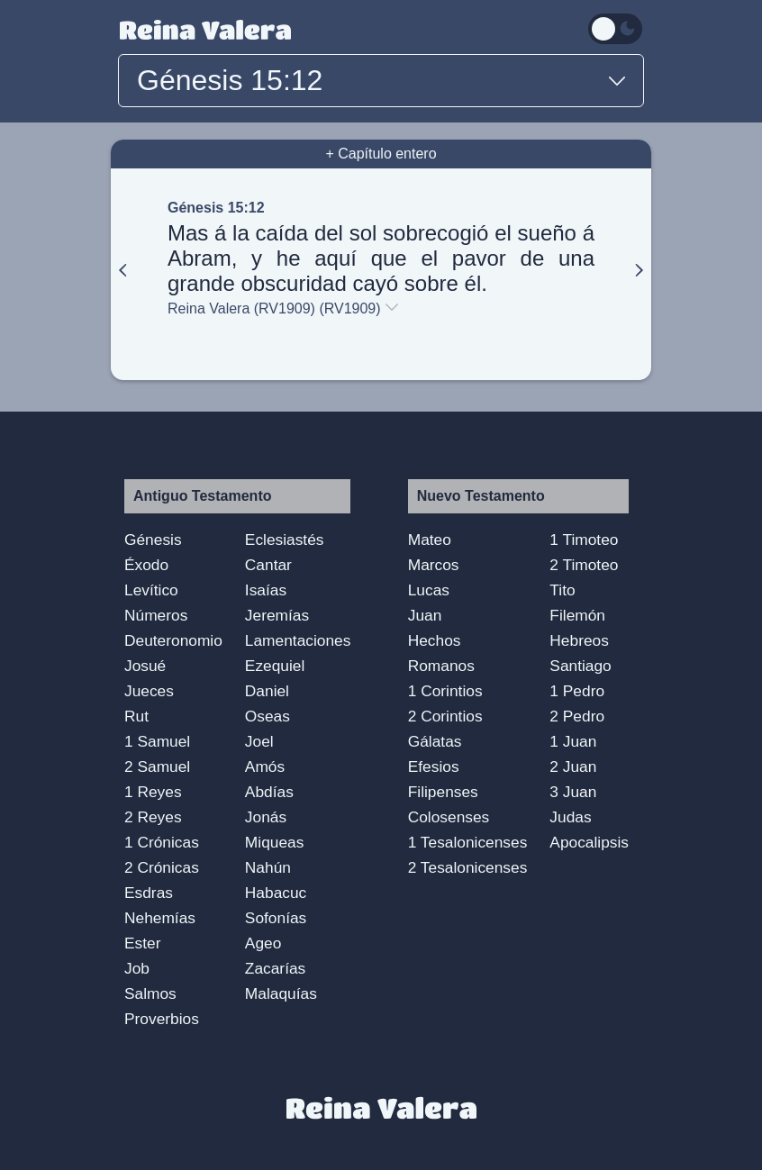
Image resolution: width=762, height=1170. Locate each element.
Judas (570, 817)
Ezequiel (274, 666)
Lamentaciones (298, 640)
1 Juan (572, 741)
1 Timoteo (583, 540)
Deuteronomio (173, 640)
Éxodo (146, 565)
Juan (425, 615)
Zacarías (275, 968)
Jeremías (277, 615)
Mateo (429, 540)
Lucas (428, 590)
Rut (136, 716)
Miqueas (274, 842)
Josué (145, 666)
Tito (562, 590)
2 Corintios (445, 716)
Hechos (434, 640)
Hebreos (579, 640)
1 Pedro (576, 691)
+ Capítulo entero (380, 153)
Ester (142, 943)
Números (155, 615)
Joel (259, 741)
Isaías (265, 590)
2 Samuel (157, 766)
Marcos (433, 565)
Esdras (148, 893)
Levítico (151, 590)
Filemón (577, 615)
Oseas (267, 716)
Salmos (150, 993)
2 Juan (572, 766)
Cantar (268, 565)
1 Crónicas (161, 842)
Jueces (149, 691)
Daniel (267, 691)
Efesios (433, 766)
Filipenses (443, 792)
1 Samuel (157, 741)
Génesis (153, 540)
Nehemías (159, 918)
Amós (265, 766)
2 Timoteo (583, 565)
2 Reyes (153, 817)
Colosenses (449, 817)
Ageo (263, 943)
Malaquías (281, 993)
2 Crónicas (161, 867)
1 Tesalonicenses (468, 842)
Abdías (269, 792)
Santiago (580, 666)
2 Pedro (576, 716)
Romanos (441, 666)
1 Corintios (445, 691)
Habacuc (275, 893)
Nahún (268, 867)
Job (137, 968)
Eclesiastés (284, 540)
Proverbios (161, 1019)
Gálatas (435, 741)
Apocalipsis (589, 842)
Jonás (265, 817)
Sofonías (275, 918)
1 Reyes (153, 792)
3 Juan (572, 792)
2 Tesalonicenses (468, 867)
